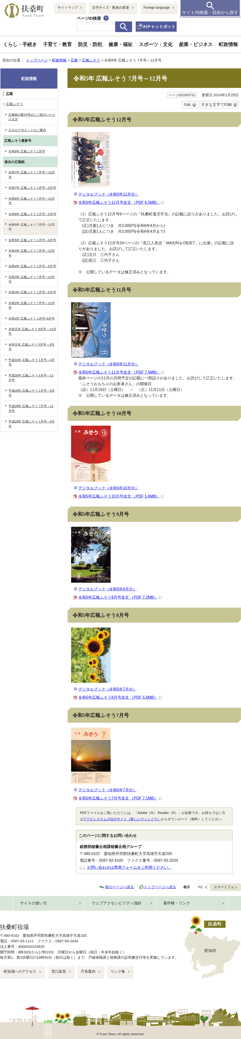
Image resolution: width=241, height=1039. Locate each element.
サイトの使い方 (33, 903)
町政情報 (228, 44)
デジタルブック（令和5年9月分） (107, 589)
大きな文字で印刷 (216, 105)
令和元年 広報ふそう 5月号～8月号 (31, 347)
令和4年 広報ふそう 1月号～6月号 (32, 266)
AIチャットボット (159, 26)
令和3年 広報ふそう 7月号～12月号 (31, 279)
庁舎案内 (88, 971)
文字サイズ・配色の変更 (110, 7)
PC (200, 887)
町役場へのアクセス (20, 971)
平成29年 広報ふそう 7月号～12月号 (30, 408)
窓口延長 (59, 971)
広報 (74, 60)
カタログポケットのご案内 (27, 130)
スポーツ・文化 (156, 44)
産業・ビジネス (196, 44)
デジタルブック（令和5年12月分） (108, 194)
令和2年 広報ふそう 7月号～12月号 (31, 305)
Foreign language (157, 7)
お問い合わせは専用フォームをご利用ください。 (129, 867)
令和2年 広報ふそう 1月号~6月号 (31, 318)
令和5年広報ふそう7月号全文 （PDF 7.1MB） (120, 798)
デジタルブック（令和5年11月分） (108, 364)
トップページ (37, 60)
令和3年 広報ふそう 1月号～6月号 (32, 292)
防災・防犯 (90, 44)
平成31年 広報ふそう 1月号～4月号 (31, 362)
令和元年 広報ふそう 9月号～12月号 (32, 331)
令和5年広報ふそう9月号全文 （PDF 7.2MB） (120, 597)
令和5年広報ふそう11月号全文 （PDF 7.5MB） (121, 372)
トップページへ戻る (160, 887)
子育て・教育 (57, 44)
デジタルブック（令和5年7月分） (107, 689)
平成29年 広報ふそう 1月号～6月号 (31, 424)
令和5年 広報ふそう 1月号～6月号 (32, 240)
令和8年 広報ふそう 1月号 (26, 151)
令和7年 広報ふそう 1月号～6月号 (32, 188)
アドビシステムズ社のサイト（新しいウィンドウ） (122, 819)
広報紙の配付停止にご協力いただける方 (31, 117)
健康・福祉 (120, 44)
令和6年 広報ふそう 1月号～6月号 (32, 214)
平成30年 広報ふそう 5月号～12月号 (30, 378)
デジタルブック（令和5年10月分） (108, 488)
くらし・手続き (20, 44)
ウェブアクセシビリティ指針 (117, 903)
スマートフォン (225, 887)
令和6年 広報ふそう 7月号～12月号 (31, 201)
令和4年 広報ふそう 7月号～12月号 (31, 253)
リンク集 (118, 971)
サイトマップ (68, 7)
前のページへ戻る (119, 887)
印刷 (187, 105)
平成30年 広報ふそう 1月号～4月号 (31, 393)
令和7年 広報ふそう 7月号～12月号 (31, 175)
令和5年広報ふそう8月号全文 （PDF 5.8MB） (120, 697)
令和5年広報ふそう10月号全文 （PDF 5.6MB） (121, 496)
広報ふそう (91, 60)
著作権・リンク (176, 903)
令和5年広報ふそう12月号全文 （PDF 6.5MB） (121, 202)
